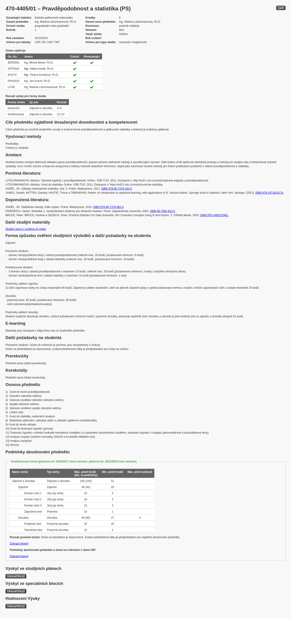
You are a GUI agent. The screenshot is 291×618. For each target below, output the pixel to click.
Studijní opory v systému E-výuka (25, 229)
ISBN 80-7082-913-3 (162, 211)
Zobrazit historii (19, 543)
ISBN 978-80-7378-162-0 (116, 188)
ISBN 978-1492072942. (214, 215)
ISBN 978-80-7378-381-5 (108, 207)
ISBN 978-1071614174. (269, 192)
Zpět (281, 8)
